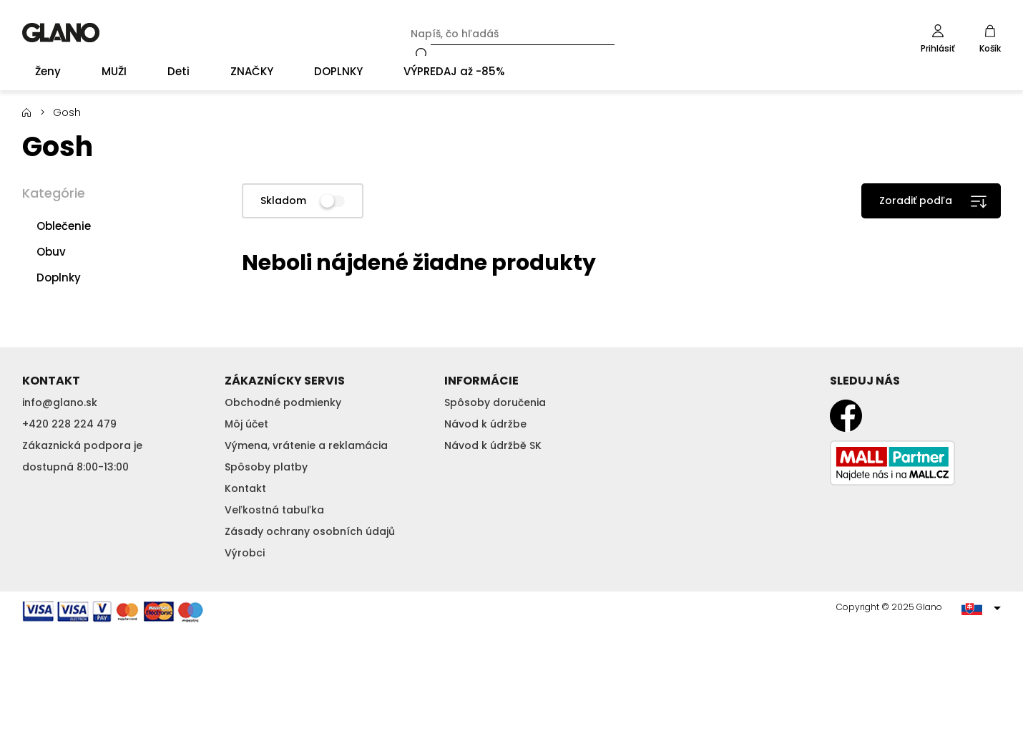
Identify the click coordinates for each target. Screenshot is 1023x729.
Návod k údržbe (485, 424)
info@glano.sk (59, 402)
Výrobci (245, 553)
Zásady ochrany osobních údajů (310, 531)
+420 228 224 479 (69, 424)
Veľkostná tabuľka (274, 510)
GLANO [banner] (60, 32)
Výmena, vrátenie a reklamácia (306, 445)
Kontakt (245, 488)
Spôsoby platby (266, 467)
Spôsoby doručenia (495, 402)
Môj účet (246, 424)
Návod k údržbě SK (493, 445)
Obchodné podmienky (283, 402)
